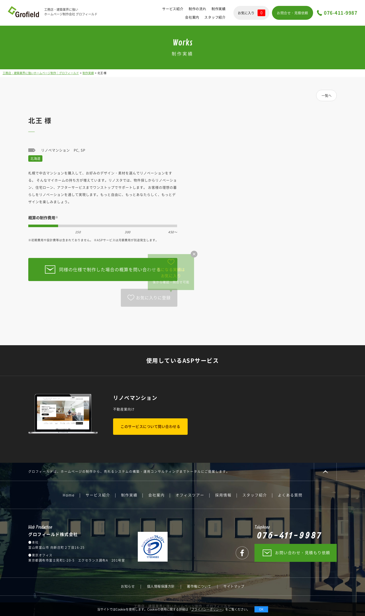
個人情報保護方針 (161, 586)
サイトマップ (233, 586)
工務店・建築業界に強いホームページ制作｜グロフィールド (41, 73)
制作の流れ (197, 8)
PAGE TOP (325, 472)
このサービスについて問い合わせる (150, 426)
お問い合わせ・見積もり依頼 (302, 552)
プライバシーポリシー (206, 609)
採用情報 (223, 494)
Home (69, 494)
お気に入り (251, 12)
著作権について (199, 586)
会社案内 (192, 17)
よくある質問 (290, 494)
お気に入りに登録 (153, 297)
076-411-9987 (340, 13)
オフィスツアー (190, 494)
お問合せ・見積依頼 (292, 12)
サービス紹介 (173, 8)
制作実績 (219, 8)
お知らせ (128, 586)
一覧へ (327, 95)
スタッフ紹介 (215, 17)
